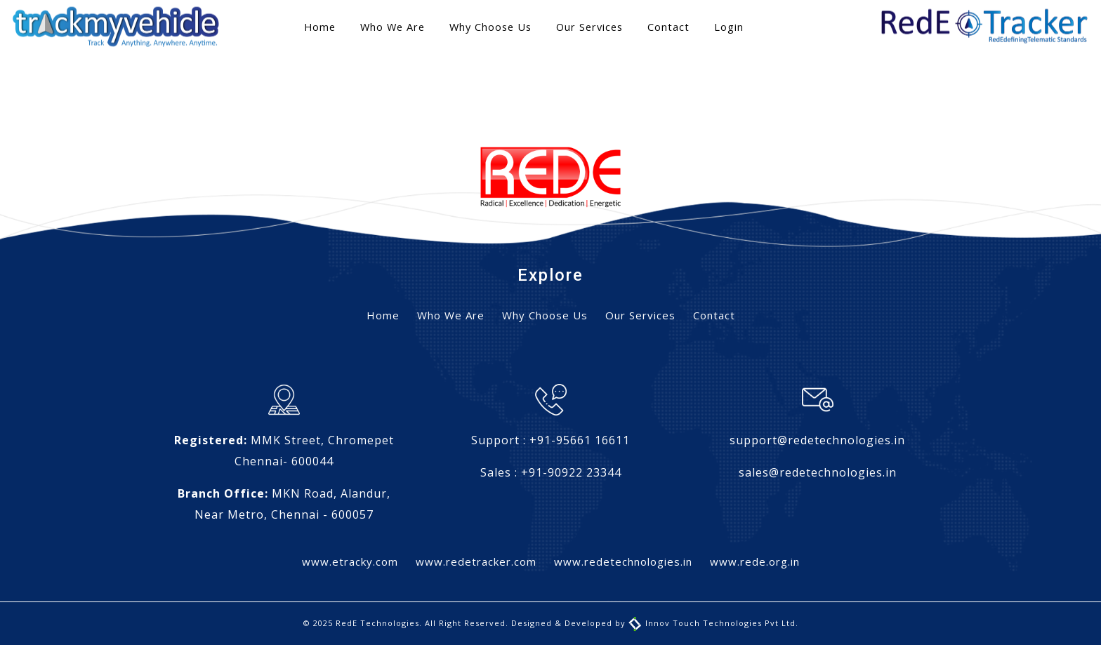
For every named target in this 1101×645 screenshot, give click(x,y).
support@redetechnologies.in (817, 440)
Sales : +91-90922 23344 (550, 472)
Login (729, 27)
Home (320, 27)
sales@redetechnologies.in (818, 472)
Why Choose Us (490, 27)
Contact (668, 27)
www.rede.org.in (755, 561)
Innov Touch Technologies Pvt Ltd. (713, 623)
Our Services (589, 27)
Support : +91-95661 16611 (550, 440)
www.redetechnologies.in (623, 561)
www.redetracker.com (476, 561)
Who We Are (392, 27)
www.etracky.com (350, 561)
